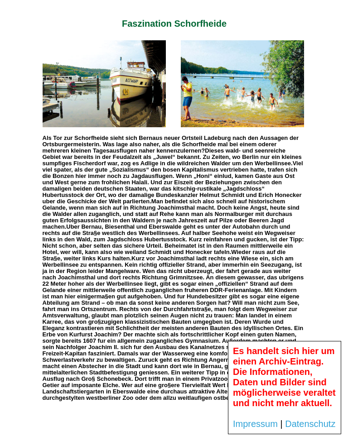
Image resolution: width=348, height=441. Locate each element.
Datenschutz (310, 424)
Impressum (255, 424)
